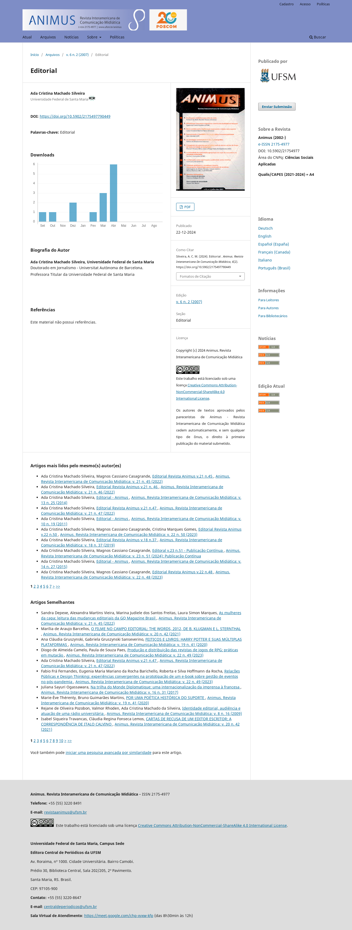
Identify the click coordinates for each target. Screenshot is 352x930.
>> (58, 586)
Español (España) (273, 244)
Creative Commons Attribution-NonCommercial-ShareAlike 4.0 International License (206, 392)
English (264, 236)
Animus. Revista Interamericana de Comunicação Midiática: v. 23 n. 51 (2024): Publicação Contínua (140, 553)
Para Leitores (268, 300)
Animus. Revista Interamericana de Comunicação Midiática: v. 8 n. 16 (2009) (174, 713)
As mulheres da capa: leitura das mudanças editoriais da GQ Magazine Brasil (141, 615)
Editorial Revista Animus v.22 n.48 (182, 571)
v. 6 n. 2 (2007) (77, 54)
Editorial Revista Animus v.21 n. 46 (127, 486)
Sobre (93, 37)
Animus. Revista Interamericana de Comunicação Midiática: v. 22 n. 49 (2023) (134, 655)
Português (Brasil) (274, 267)
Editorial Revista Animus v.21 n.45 (182, 476)
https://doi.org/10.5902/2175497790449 (75, 116)
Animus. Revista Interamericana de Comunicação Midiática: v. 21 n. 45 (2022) (135, 479)
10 (61, 740)
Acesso (305, 4)
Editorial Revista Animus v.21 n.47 (127, 507)
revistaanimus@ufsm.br (65, 812)
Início (34, 54)
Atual (27, 37)
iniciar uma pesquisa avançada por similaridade (109, 752)
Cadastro (286, 4)
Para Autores (268, 307)
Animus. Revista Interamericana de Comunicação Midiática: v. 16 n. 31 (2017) (109, 692)
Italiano (265, 260)
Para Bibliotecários (272, 315)
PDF (187, 206)
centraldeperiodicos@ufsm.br (70, 906)
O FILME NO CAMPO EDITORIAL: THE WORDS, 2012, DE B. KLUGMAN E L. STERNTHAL (166, 628)
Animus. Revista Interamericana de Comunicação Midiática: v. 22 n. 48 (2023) (135, 574)
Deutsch (265, 228)
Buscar (317, 37)
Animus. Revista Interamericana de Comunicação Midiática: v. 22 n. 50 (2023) (128, 534)
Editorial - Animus (112, 497)
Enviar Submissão (277, 106)
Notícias (71, 37)
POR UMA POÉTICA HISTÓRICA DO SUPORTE (165, 697)
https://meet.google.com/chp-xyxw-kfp (118, 915)
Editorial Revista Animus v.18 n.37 (127, 539)
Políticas (117, 37)
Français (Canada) (274, 252)
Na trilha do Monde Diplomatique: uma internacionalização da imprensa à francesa (165, 686)
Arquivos (48, 37)
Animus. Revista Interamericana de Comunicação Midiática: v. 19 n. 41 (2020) (138, 644)
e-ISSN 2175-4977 (273, 144)
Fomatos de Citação (195, 276)
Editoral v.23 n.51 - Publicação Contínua (188, 550)
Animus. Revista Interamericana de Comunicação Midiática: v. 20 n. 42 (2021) (111, 633)
